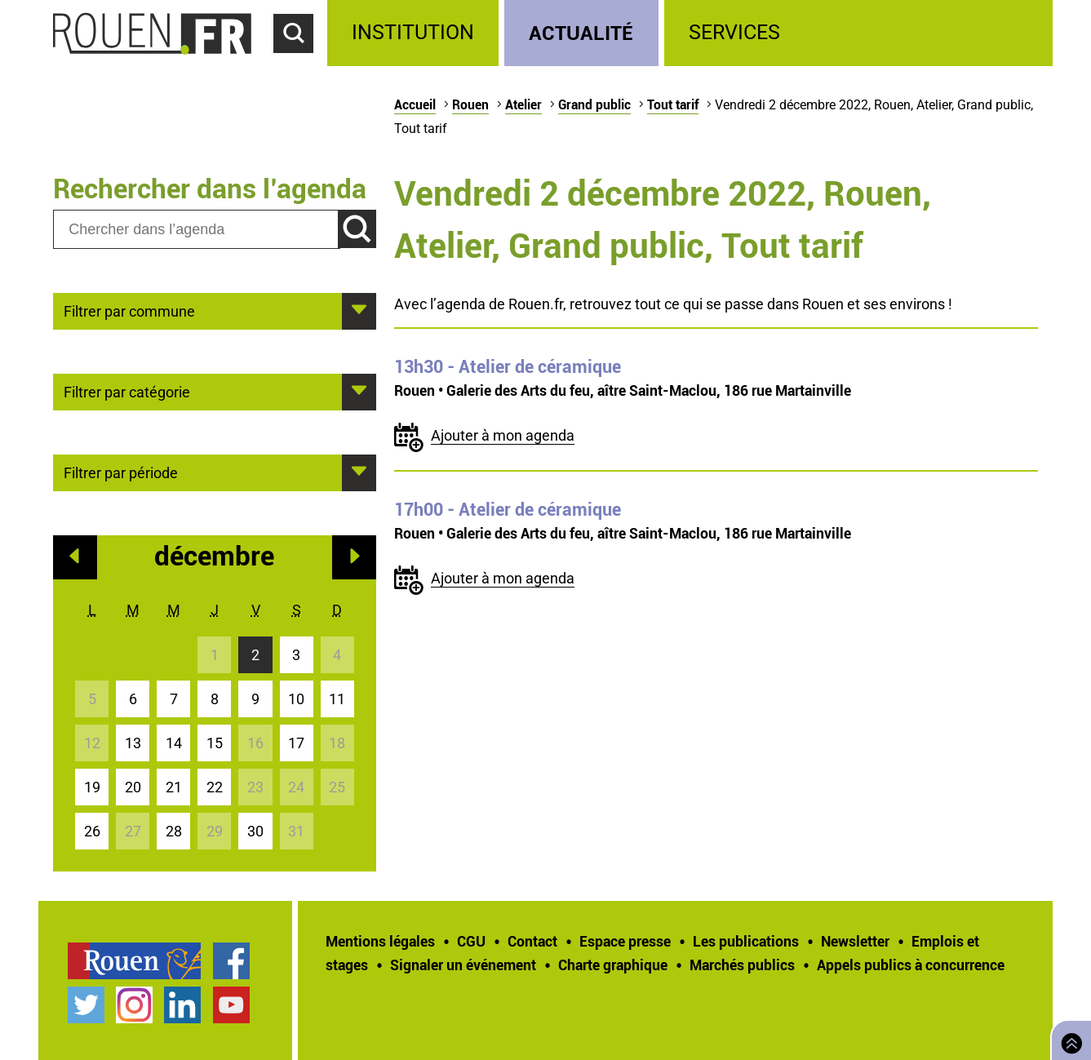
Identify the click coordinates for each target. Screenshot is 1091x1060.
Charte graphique (612, 964)
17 (296, 743)
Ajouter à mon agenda (502, 435)
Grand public (594, 104)
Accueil (415, 104)
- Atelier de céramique (507, 366)
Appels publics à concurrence (911, 964)
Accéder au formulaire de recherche (300, 62)
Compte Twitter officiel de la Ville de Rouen (86, 1005)
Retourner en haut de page (1068, 1038)
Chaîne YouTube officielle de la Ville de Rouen (231, 1005)
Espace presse (625, 941)
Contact (532, 941)
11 (337, 698)
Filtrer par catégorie (127, 391)
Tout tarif (673, 104)
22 (214, 787)
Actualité (581, 32)
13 (133, 743)
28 (174, 831)
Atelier (523, 104)
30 (255, 831)
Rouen (470, 104)
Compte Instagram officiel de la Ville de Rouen (134, 1005)
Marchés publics (742, 964)
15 (214, 743)
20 (133, 787)
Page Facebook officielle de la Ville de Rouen (231, 960)
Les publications (746, 941)
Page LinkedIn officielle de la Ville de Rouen (182, 1005)
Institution (413, 32)
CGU (471, 941)
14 (174, 743)
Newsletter (855, 941)
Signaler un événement (463, 964)
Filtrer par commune (129, 310)
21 (174, 787)
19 (92, 787)
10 (296, 698)
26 (92, 831)
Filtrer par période (121, 471)
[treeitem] (415, 33)
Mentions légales (380, 941)
